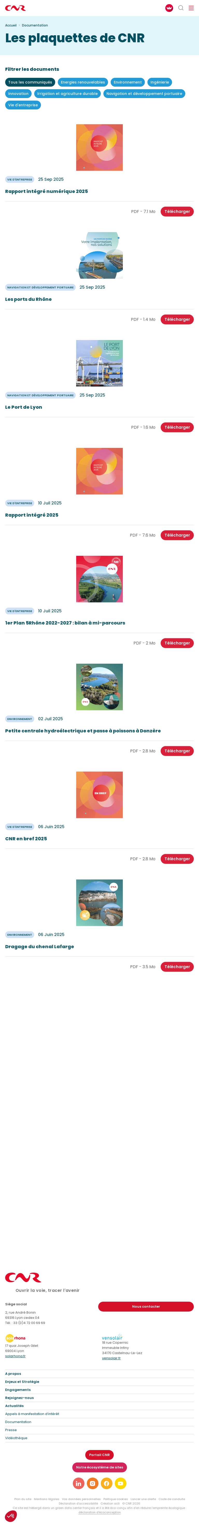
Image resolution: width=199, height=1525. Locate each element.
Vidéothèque (16, 1438)
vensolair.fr (111, 1358)
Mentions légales (46, 1499)
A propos (13, 1373)
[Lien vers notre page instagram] (92, 1483)
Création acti (110, 1503)
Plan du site (22, 1499)
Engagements (18, 1389)
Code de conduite (172, 1499)
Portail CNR (99, 1454)
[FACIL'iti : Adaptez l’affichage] (169, 8)
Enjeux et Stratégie (22, 1381)
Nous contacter (146, 1306)
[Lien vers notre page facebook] (106, 1483)
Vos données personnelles (81, 1499)
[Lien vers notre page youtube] (120, 1483)
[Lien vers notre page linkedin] (78, 1483)
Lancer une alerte (143, 1499)
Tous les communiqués (30, 82)
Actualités (14, 1405)
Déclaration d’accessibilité (78, 1503)
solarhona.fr (15, 1356)
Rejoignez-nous (19, 1397)
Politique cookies (115, 1499)
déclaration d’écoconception (100, 1512)
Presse (11, 1429)
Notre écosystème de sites (99, 1467)
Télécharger (177, 217)
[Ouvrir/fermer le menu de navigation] (191, 8)
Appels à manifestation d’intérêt (32, 1413)
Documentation (18, 1421)
